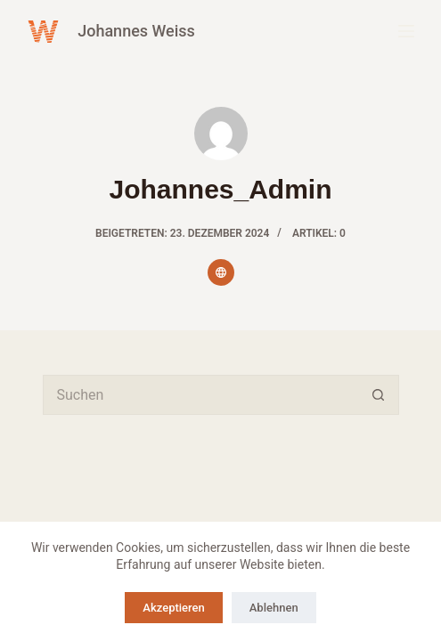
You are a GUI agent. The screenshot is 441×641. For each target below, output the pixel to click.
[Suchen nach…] (201, 395)
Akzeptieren (173, 607)
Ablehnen (273, 607)
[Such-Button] (379, 395)
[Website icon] (221, 272)
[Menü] (406, 31)
